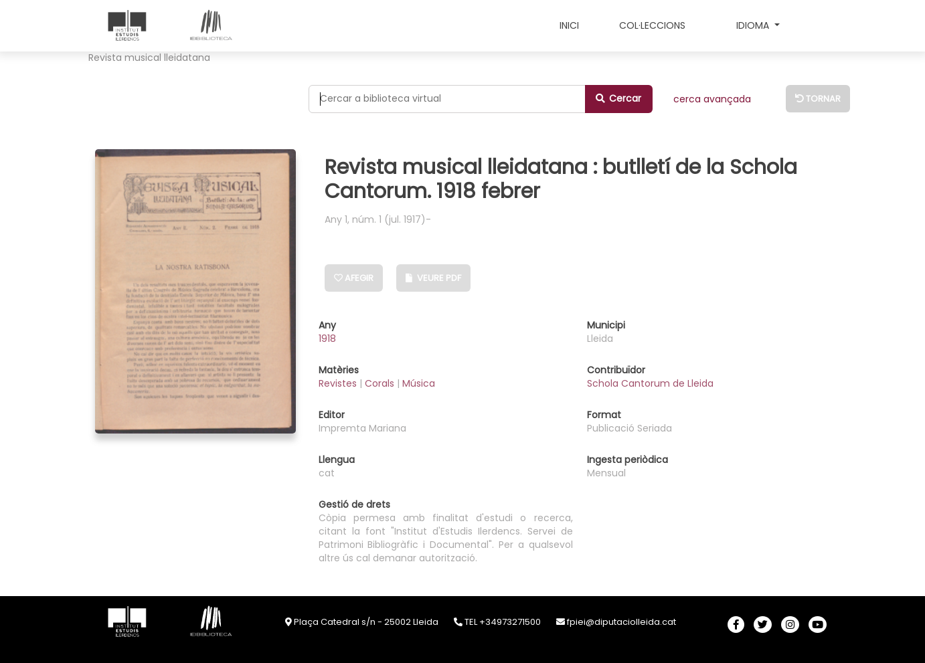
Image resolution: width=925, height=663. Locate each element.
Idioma (754, 25)
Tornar (818, 98)
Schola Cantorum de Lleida (650, 383)
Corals (381, 383)
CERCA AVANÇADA (712, 99)
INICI (569, 25)
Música (418, 383)
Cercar (618, 98)
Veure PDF (433, 278)
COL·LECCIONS (652, 25)
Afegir (353, 278)
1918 (327, 338)
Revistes (339, 383)
